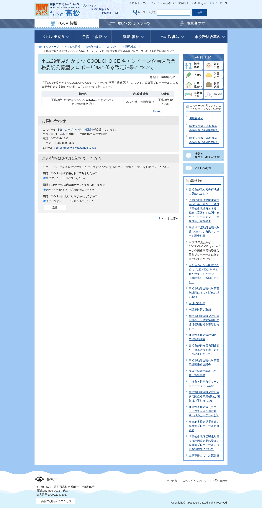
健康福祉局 (196, 118)
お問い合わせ (219, 480)
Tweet (157, 111)
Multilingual (200, 3)
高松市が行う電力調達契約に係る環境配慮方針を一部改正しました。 (204, 349)
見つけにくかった (83, 201)
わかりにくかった (83, 189)
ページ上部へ (170, 218)
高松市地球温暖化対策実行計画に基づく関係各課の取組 (204, 292)
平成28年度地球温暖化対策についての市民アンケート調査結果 (204, 231)
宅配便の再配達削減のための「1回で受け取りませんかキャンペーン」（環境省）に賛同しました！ (204, 274)
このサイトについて (194, 480)
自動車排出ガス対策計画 (204, 455)
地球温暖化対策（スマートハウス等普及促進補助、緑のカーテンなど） (204, 411)
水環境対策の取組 (200, 309)
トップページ (51, 46)
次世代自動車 (197, 303)
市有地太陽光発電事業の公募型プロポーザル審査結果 (204, 426)
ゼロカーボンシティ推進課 (76, 129)
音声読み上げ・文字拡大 (174, 3)
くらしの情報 (72, 46)
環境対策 (130, 46)
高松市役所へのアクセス (56, 501)
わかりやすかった (56, 189)
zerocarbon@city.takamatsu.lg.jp (76, 147)
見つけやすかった (56, 201)
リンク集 (172, 480)
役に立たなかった (76, 178)
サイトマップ (219, 3)
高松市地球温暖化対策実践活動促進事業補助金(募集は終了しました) (204, 396)
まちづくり (113, 46)
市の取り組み (93, 46)
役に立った (52, 178)
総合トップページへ (143, 3)
